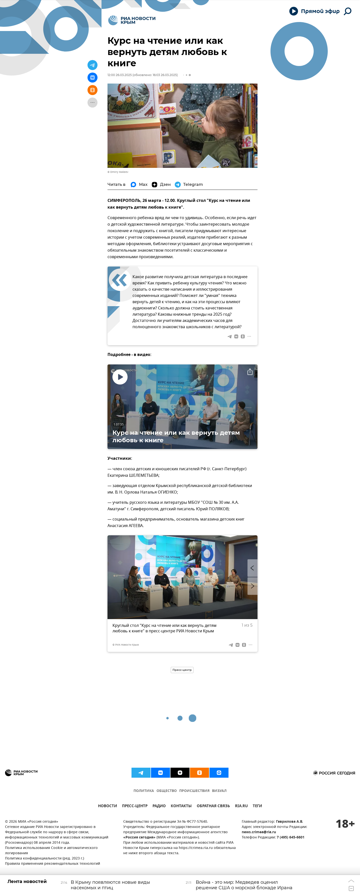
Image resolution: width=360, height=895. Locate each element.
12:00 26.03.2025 (120, 75)
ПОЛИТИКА (144, 791)
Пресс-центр (182, 670)
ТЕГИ (257, 806)
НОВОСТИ (107, 806)
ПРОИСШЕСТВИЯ (194, 791)
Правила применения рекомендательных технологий (52, 864)
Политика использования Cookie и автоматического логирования (51, 850)
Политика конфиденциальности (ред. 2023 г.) (44, 858)
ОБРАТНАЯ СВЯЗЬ (213, 806)
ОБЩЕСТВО (166, 791)
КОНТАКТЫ (181, 806)
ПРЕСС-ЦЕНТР (135, 806)
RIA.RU (241, 806)
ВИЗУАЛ (219, 791)
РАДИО (159, 806)
